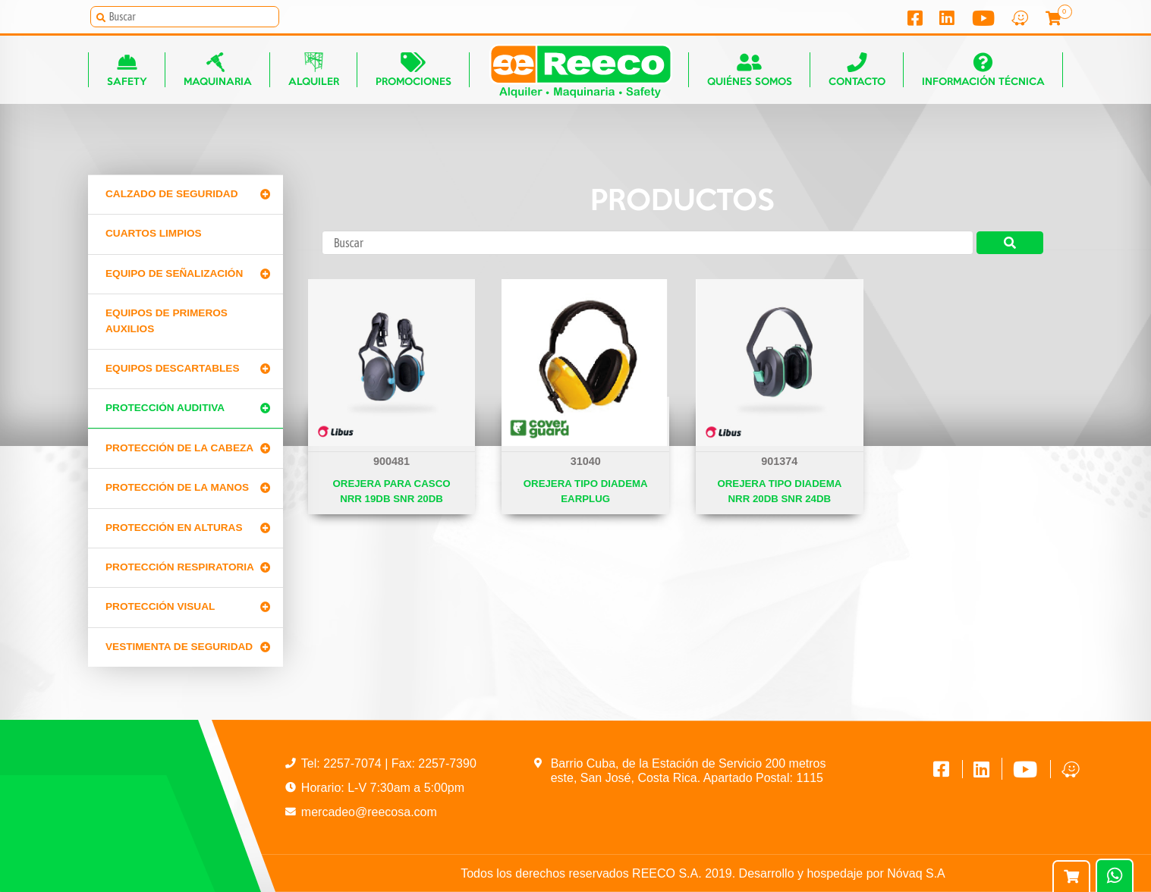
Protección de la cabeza (179, 448)
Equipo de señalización (174, 273)
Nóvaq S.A (916, 873)
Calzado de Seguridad (171, 193)
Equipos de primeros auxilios (166, 320)
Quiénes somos (749, 69)
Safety (127, 69)
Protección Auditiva (165, 407)
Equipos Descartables (172, 368)
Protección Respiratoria (179, 567)
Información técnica (983, 69)
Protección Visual (160, 606)
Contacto (857, 69)
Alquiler (313, 69)
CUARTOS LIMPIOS (153, 233)
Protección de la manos (177, 487)
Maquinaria (218, 69)
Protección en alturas (174, 527)
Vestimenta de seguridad (179, 646)
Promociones (413, 69)
